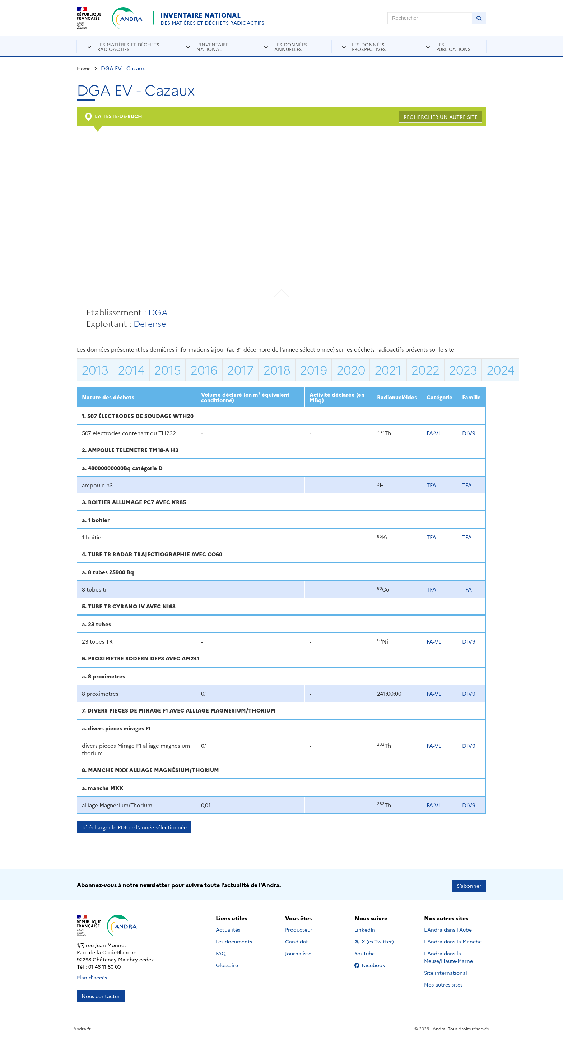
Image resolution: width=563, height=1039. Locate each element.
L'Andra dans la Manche (453, 939)
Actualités (228, 927)
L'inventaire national (212, 46)
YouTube (372, 951)
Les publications (453, 46)
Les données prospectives (369, 46)
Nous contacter (101, 994)
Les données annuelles (290, 46)
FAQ (221, 951)
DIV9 (468, 433)
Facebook (375, 963)
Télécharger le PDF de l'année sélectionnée (134, 827)
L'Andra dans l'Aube (448, 927)
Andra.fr (82, 1027)
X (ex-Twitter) (375, 939)
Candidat (296, 939)
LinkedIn (372, 927)
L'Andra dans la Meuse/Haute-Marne (448, 955)
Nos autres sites (443, 982)
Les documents (234, 939)
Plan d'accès (92, 975)
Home (84, 68)
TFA (431, 485)
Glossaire (227, 963)
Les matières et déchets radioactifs (128, 46)
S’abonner (469, 883)
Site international (445, 970)
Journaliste (298, 951)
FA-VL (434, 433)
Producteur (298, 927)
